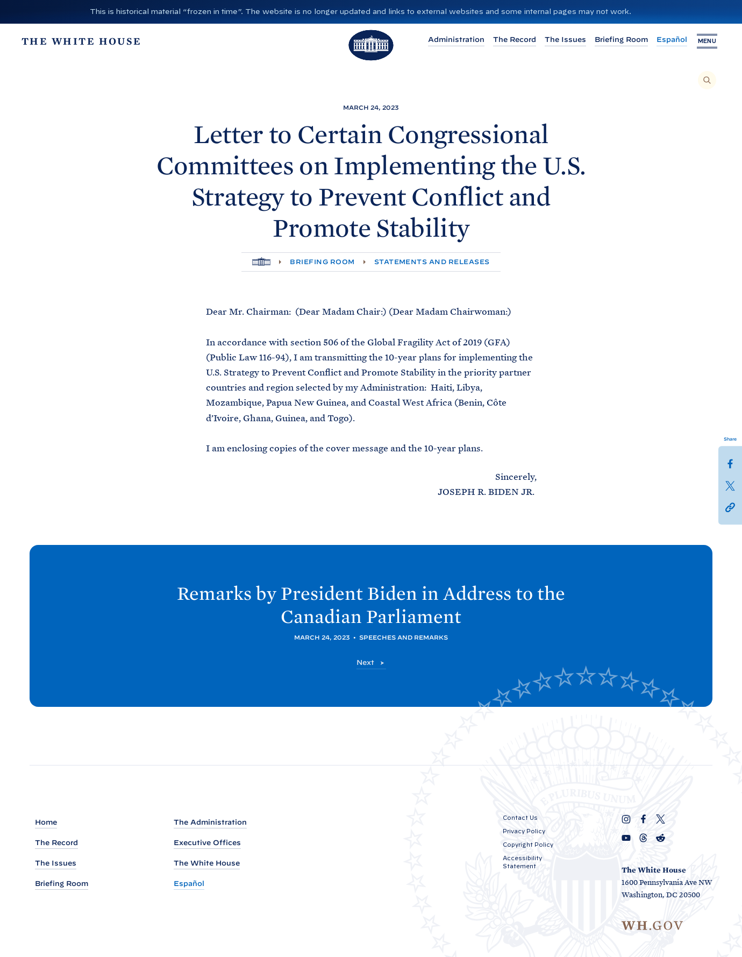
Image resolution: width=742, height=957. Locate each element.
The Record (508, 40)
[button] (730, 506)
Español (665, 40)
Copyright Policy (528, 844)
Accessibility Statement (522, 862)
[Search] (707, 80)
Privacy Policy (524, 831)
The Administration (210, 822)
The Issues (559, 40)
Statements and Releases (432, 262)
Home (46, 822)
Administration (450, 40)
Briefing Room (614, 40)
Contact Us (520, 817)
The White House (207, 863)
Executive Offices (207, 843)
